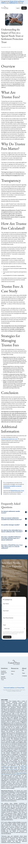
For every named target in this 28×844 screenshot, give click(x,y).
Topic (4, 625)
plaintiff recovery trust (3, 678)
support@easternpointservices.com (11, 591)
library (13, 671)
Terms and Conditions (9, 687)
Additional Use (13, 3)
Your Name (6, 603)
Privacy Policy (20, 687)
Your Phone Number (8, 618)
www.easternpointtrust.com (9, 439)
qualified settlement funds (4, 672)
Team (23, 673)
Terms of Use (13, 1)
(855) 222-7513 (6, 584)
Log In (17, 8)
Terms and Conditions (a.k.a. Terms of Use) (14, 766)
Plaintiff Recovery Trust (17, 490)
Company (24, 675)
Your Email (5, 610)
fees (12, 674)
